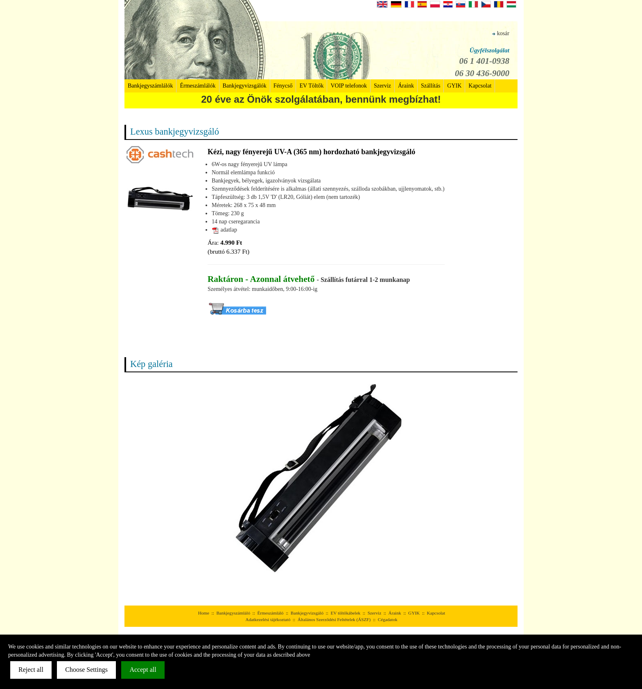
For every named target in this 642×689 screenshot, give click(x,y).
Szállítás (430, 86)
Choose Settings (86, 669)
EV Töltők (311, 86)
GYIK (454, 86)
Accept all (142, 669)
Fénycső (283, 86)
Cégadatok (388, 619)
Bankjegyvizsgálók (245, 86)
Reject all (30, 669)
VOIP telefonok (348, 86)
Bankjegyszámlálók (150, 86)
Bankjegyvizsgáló (307, 612)
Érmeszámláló (270, 612)
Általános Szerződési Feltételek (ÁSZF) (334, 619)
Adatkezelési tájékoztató (268, 619)
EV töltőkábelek (345, 612)
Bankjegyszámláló (233, 612)
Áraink (406, 86)
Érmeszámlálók (197, 86)
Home (203, 612)
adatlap (224, 230)
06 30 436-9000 (482, 73)
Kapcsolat (479, 86)
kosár (500, 33)
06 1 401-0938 (484, 61)
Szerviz (382, 86)
